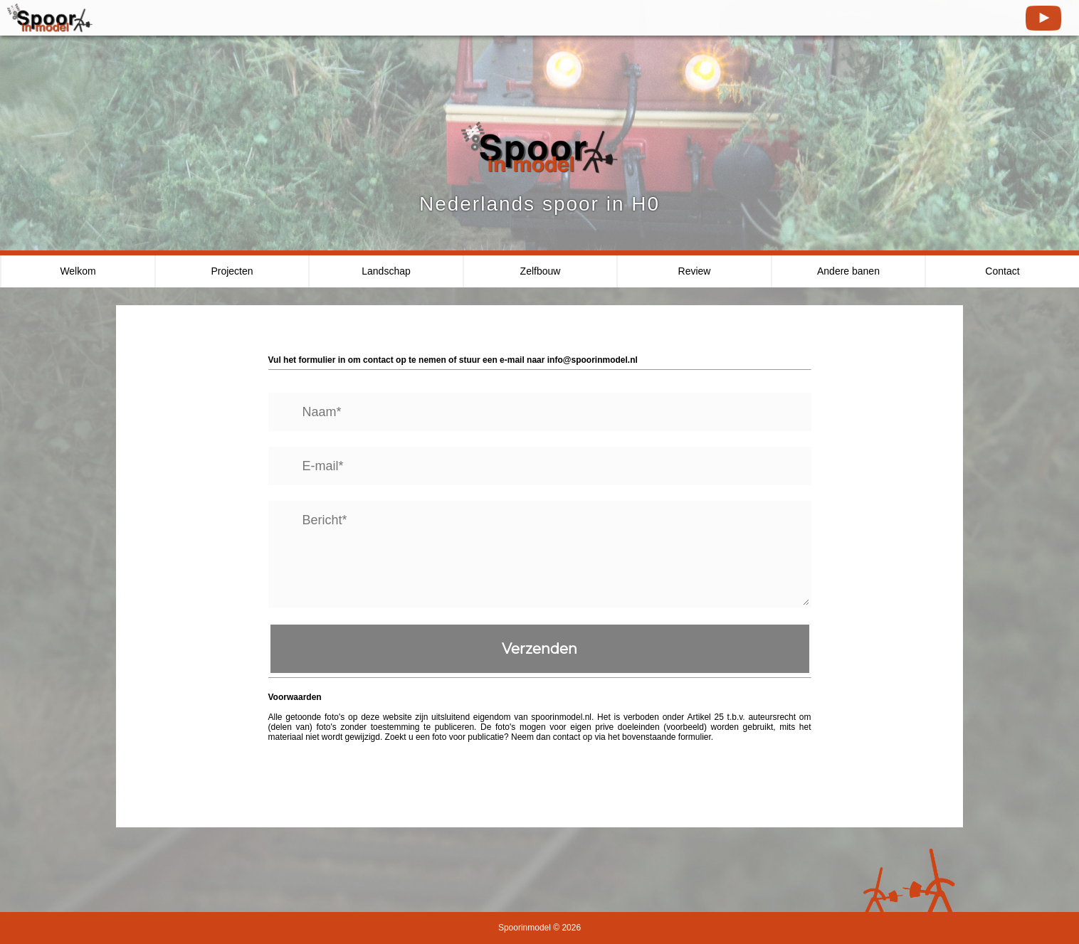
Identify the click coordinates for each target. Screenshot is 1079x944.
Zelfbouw (540, 271)
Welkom (77, 271)
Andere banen (848, 271)
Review (694, 271)
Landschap (386, 271)
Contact (1002, 271)
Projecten (232, 271)
